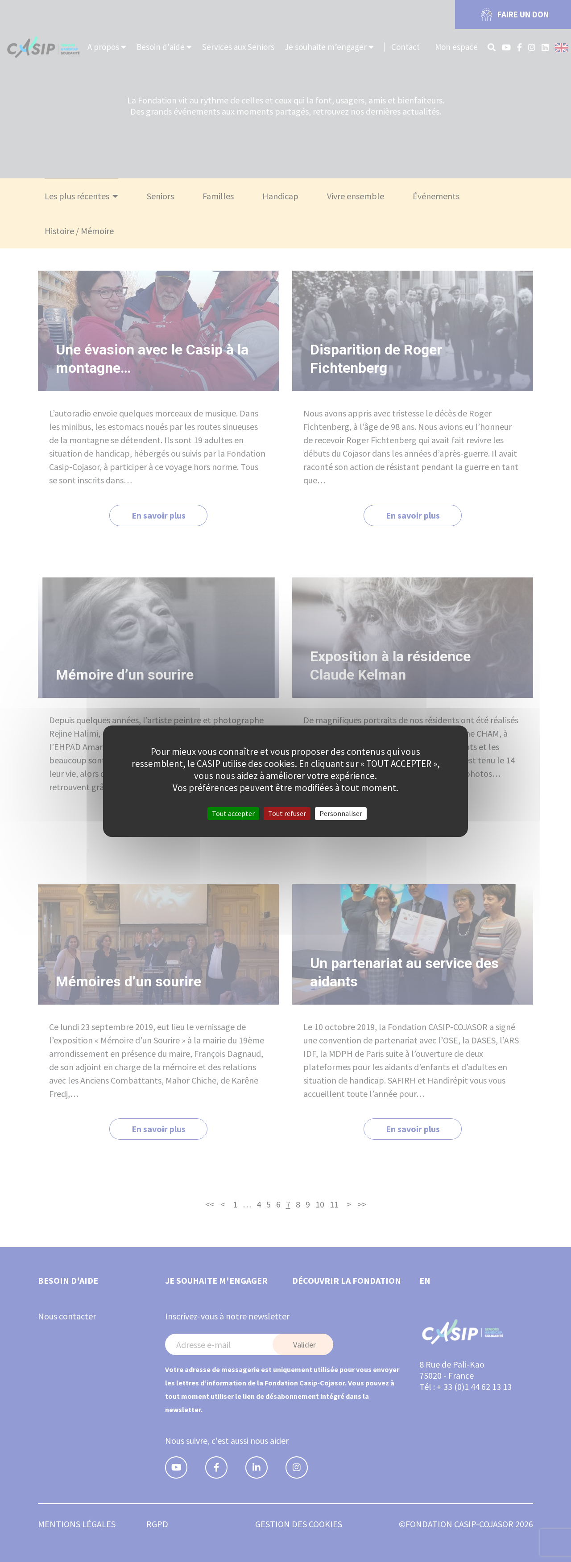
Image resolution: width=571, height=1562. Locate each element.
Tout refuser (287, 812)
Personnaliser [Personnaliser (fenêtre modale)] (340, 812)
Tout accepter (233, 812)
